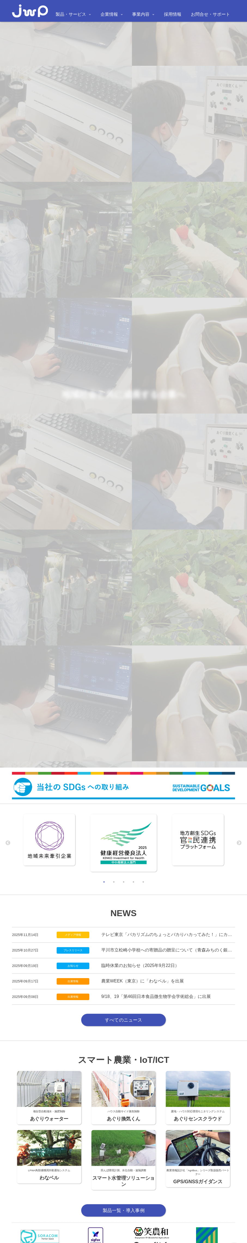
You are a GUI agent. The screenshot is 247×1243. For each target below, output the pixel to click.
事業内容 (141, 14)
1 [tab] (104, 882)
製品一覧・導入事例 (124, 1210)
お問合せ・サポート (210, 14)
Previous (8, 843)
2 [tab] (114, 882)
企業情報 (109, 14)
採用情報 (172, 14)
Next (239, 843)
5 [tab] (143, 882)
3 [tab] (123, 882)
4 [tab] (133, 882)
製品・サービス (71, 14)
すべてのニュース (123, 1019)
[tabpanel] (49, 840)
